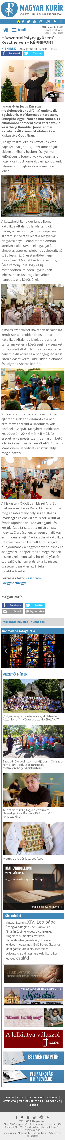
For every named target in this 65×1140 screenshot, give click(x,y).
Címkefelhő (13, 916)
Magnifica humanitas (19, 936)
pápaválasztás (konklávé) (22, 940)
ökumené (43, 931)
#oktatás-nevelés (15, 622)
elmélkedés (27, 931)
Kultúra (32, 1105)
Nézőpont (53, 1101)
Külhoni (52, 1097)
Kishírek (8, 48)
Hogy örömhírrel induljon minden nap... (24, 873)
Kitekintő (9, 1101)
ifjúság (10, 922)
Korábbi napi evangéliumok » (46, 906)
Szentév (21, 922)
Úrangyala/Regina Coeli (21, 927)
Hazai (20, 1097)
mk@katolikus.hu (40, 1127)
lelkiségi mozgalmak (19, 944)
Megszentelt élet (31, 1101)
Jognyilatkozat (40, 1133)
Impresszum (10, 1133)
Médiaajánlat (24, 1133)
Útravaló (45, 940)
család (22, 958)
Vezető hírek (15, 674)
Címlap (9, 1097)
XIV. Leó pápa (41, 922)
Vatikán (39, 936)
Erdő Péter (40, 944)
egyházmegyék (31, 953)
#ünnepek (38, 622)
